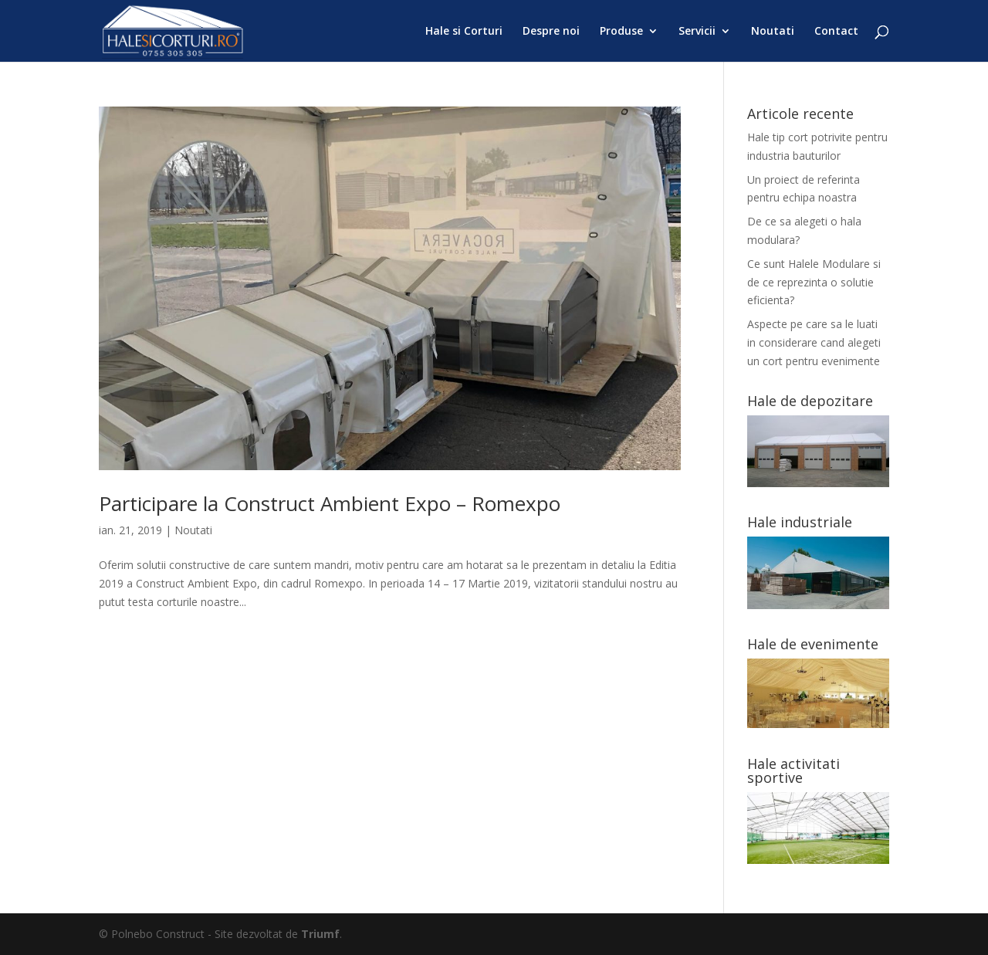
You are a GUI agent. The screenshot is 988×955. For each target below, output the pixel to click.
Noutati (772, 31)
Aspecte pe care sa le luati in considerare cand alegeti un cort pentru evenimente (814, 342)
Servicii (697, 31)
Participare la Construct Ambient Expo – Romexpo (329, 503)
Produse (621, 31)
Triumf (320, 933)
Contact (836, 31)
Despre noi (551, 31)
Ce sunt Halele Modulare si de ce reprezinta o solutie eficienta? (814, 282)
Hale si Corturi (463, 31)
